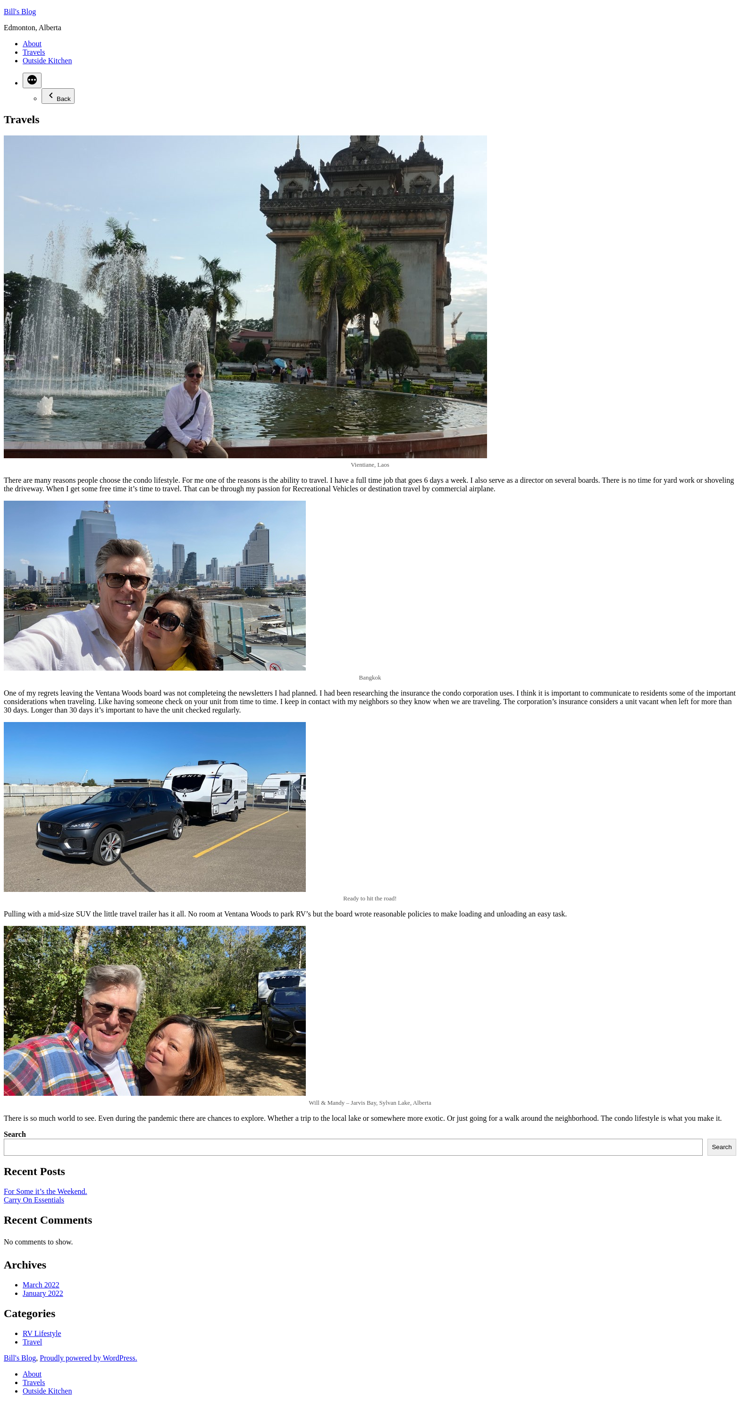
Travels (34, 52)
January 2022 (43, 1293)
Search (15, 1134)
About (32, 44)
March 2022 (41, 1285)
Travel (32, 1342)
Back (58, 96)
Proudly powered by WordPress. (88, 1358)
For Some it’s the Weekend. (45, 1191)
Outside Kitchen (47, 61)
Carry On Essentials (34, 1200)
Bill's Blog (20, 12)
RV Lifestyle (42, 1333)
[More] (32, 80)
